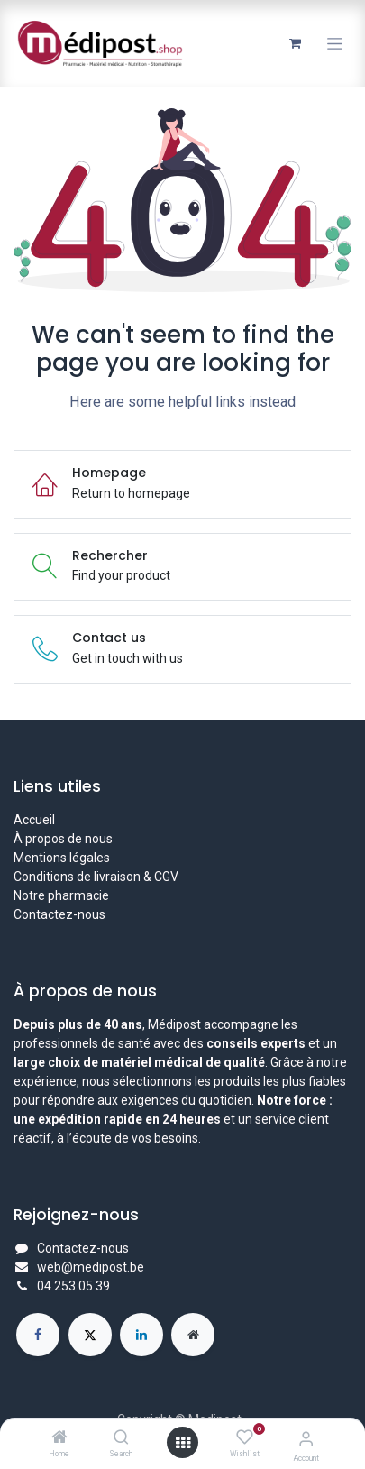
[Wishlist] (244, 1437)
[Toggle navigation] (334, 43)
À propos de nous (63, 838)
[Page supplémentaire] (192, 1334)
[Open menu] (183, 1443)
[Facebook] (37, 1334)
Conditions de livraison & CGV (96, 876)
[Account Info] (306, 1438)
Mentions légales (62, 857)
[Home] (59, 1438)
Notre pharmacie (61, 895)
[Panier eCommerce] (294, 43)
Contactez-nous (59, 914)
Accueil (34, 820)
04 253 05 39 (73, 1286)
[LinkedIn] (141, 1334)
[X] (90, 1334)
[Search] (121, 1438)
